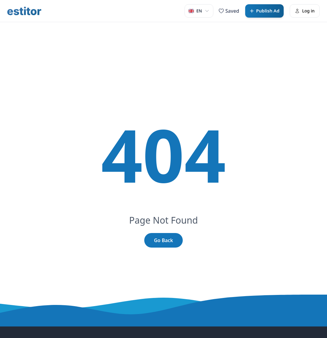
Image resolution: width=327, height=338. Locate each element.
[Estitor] (24, 11)
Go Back (163, 240)
